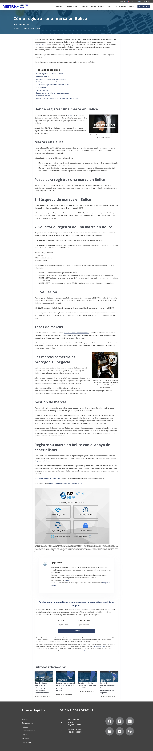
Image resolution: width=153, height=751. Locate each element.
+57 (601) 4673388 (75, 722)
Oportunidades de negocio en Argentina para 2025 (86, 680)
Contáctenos (144, 6)
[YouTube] (120, 724)
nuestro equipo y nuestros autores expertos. (65, 483)
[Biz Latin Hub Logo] (16, 6)
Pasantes (110, 6)
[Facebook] (110, 714)
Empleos (101, 6)
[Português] (146, 1)
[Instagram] (110, 724)
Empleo (24, 728)
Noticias (85, 6)
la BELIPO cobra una (71, 333)
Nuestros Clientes (28, 724)
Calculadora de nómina (125, 6)
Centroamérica (40, 44)
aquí (63, 578)
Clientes (93, 6)
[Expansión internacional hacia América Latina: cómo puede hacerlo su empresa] (109, 672)
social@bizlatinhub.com (99, 642)
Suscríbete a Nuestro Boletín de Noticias (33, 747)
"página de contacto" (106, 580)
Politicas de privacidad (10, 747)
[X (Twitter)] (120, 714)
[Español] (137, 1)
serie (81, 333)
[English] (130, 1)
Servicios (60, 6)
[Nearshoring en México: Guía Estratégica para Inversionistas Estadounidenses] (44, 672)
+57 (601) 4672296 (75, 725)
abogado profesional (42, 461)
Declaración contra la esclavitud (58, 747)
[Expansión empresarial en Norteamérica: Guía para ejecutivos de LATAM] (65, 672)
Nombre (61, 616)
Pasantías (24, 732)
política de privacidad (84, 645)
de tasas (86, 333)
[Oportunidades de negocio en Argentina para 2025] (87, 672)
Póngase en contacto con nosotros (47, 478)
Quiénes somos (73, 6)
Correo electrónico (85, 616)
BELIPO (70, 115)
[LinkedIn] (130, 714)
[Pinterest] (130, 724)
